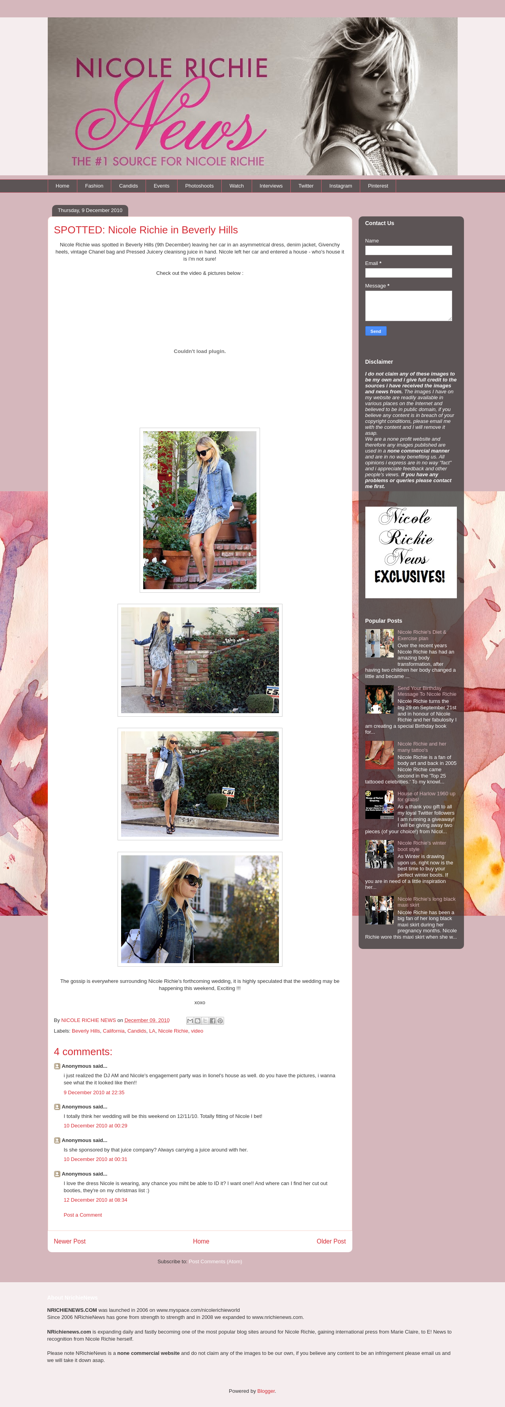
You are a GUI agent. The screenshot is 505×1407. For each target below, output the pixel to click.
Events (162, 186)
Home (62, 186)
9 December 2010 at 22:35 (94, 1092)
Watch (237, 186)
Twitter (306, 186)
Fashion (94, 186)
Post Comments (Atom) (215, 1261)
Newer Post (70, 1241)
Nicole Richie (173, 1031)
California (114, 1031)
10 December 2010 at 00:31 (95, 1159)
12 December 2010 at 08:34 (95, 1200)
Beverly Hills (86, 1031)
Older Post (331, 1241)
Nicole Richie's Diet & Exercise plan (422, 635)
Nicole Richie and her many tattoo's (422, 747)
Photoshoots (199, 186)
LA (152, 1031)
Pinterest (378, 186)
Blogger (266, 1391)
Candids (128, 186)
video (197, 1031)
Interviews (271, 186)
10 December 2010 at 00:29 (95, 1126)
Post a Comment (83, 1215)
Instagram (340, 186)
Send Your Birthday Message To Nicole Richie (427, 691)
